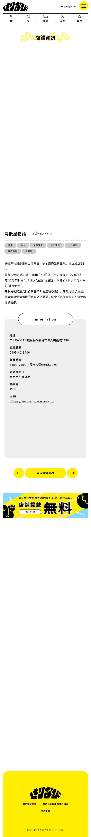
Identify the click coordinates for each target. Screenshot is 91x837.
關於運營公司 (30, 804)
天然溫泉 (38, 245)
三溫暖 (28, 251)
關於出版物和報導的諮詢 (55, 804)
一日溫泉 (72, 245)
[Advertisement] (45, 710)
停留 (45, 19)
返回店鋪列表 (45, 473)
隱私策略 (45, 810)
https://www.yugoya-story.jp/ (32, 401)
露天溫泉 (55, 245)
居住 (79, 19)
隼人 (23, 245)
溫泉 (62, 19)
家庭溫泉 (12, 251)
